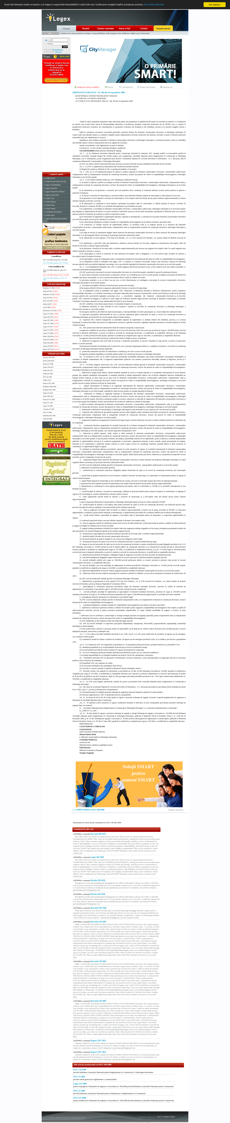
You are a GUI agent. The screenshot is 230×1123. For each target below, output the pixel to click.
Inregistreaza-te (57, 50)
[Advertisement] (56, 128)
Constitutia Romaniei (53, 212)
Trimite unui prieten (147, 87)
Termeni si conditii (62, 1117)
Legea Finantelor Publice (55, 191)
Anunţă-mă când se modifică (88, 87)
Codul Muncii (50, 202)
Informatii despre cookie (78, 1117)
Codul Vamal (50, 208)
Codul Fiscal (50, 178)
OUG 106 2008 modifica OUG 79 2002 (55, 263)
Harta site (52, 1117)
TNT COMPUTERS (166, 1117)
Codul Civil (49, 198)
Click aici (58, 52)
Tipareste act (167, 87)
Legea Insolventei (52, 195)
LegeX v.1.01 (151, 1117)
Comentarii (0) (127, 87)
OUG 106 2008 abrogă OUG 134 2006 (55, 260)
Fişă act (110, 87)
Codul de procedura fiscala (55, 181)
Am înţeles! (214, 4)
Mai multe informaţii (162, 4)
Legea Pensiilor (51, 188)
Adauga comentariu (175, 810)
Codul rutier (50, 215)
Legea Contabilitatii (53, 185)
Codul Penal (50, 205)
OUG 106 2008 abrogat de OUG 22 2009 (56, 275)
